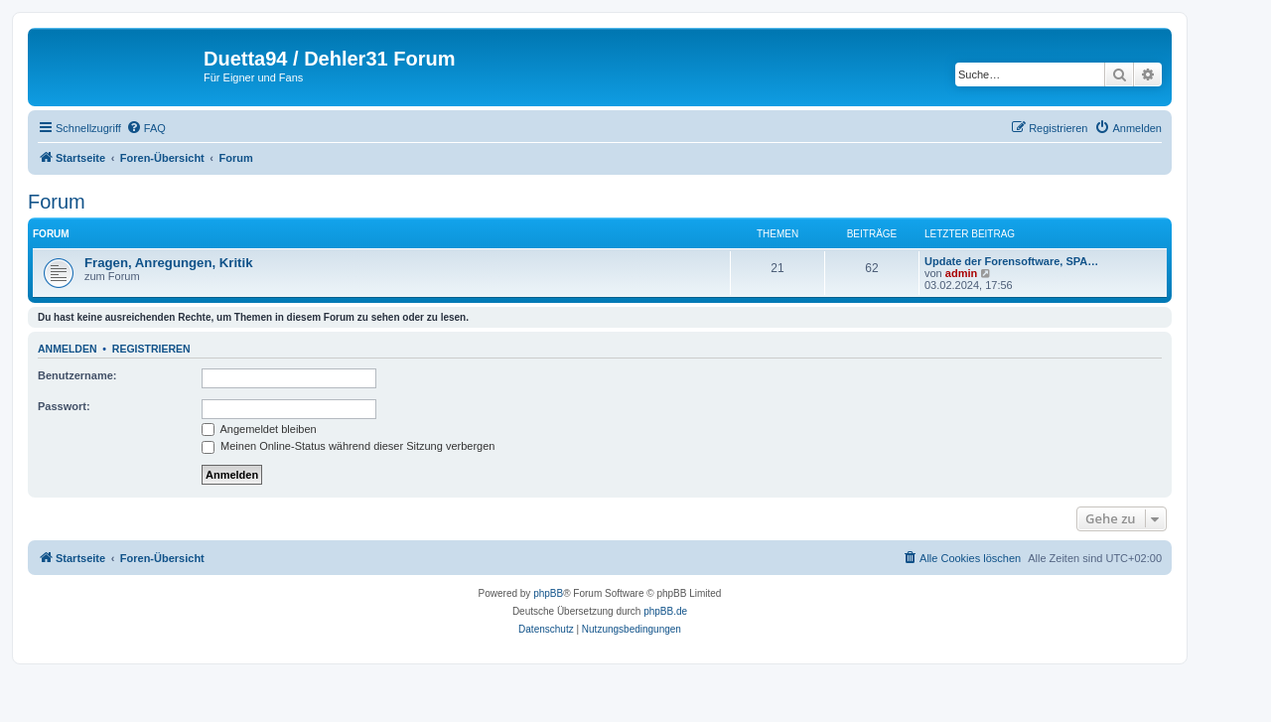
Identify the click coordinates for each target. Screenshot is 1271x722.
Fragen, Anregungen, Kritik (168, 262)
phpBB (548, 593)
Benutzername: (77, 375)
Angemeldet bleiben (259, 429)
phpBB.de (665, 611)
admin (961, 273)
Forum (56, 202)
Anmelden (67, 349)
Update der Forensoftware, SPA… (1011, 261)
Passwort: (64, 406)
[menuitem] (146, 128)
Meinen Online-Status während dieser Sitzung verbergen (348, 446)
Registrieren (151, 349)
